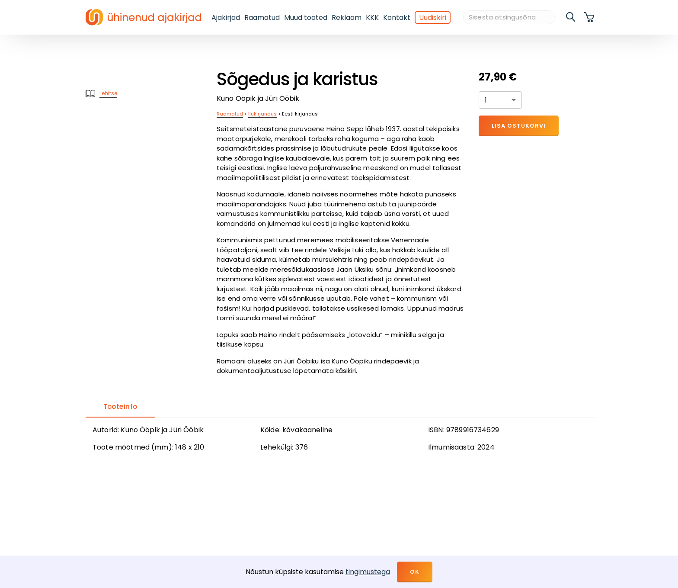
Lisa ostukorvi (519, 126)
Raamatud (262, 17)
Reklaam (346, 17)
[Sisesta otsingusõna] (509, 17)
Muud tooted (305, 17)
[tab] (120, 407)
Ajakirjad (225, 17)
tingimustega (367, 572)
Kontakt (396, 17)
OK (414, 572)
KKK (372, 17)
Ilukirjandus (262, 113)
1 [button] (486, 100)
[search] (571, 17)
